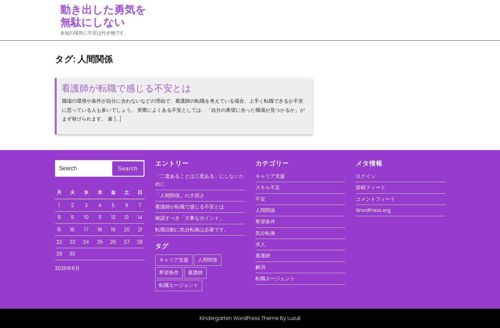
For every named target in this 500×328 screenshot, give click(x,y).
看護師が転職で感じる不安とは (126, 88)
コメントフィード (375, 198)
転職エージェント (275, 278)
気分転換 (265, 233)
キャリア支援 (270, 176)
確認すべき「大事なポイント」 (189, 217)
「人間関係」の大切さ (179, 195)
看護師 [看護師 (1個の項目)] (195, 272)
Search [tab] (128, 169)
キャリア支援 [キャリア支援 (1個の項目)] (174, 259)
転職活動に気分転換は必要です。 (192, 229)
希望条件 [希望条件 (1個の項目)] (169, 272)
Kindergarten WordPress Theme (239, 318)
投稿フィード (370, 187)
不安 (260, 198)
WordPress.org (373, 210)
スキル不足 (267, 187)
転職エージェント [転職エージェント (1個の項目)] (178, 285)
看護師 (262, 255)
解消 (260, 267)
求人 (260, 244)
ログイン (365, 176)
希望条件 (265, 221)
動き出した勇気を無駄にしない (103, 16)
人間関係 (265, 210)
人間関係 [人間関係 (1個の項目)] (207, 259)
